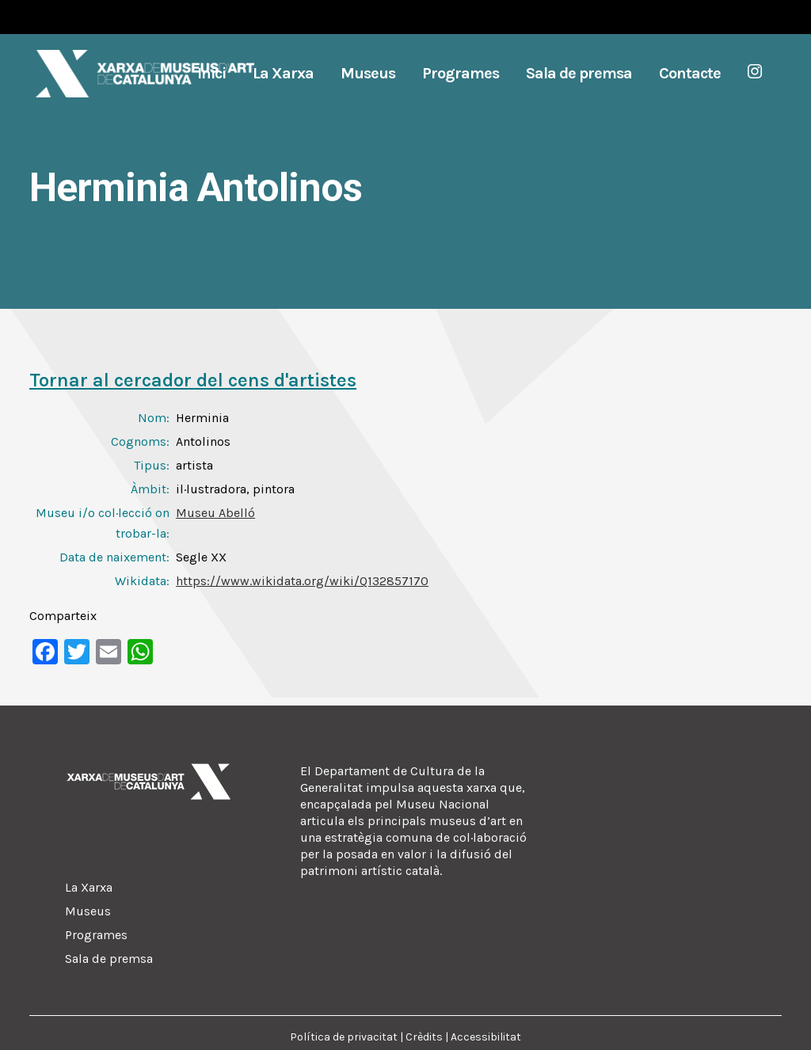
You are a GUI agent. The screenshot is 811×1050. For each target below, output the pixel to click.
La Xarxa (88, 887)
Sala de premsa (109, 958)
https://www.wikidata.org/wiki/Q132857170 (302, 580)
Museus (88, 911)
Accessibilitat (486, 1037)
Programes (96, 934)
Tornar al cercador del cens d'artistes (192, 380)
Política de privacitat (344, 1037)
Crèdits (424, 1037)
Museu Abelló (215, 512)
